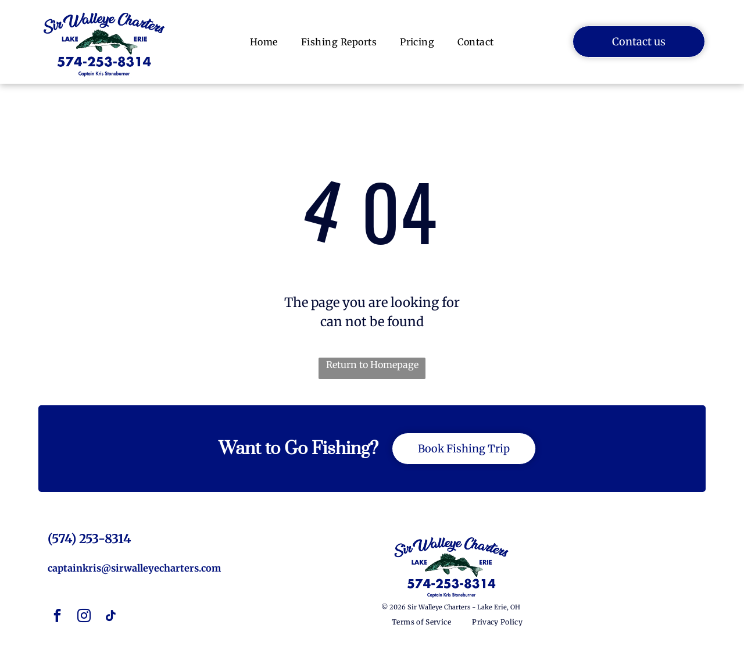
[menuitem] (263, 42)
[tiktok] (111, 617)
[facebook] (57, 617)
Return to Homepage (372, 364)
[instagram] (84, 617)
